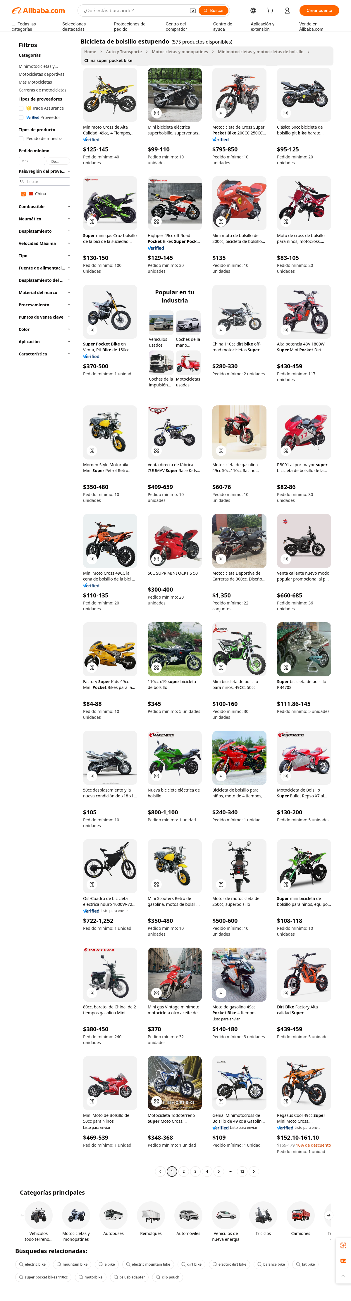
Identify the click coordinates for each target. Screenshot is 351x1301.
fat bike (305, 1264)
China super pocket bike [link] (108, 60)
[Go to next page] (254, 1171)
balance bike (271, 1264)
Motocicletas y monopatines (180, 51)
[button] (192, 10)
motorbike (90, 1277)
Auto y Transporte (124, 51)
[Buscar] (214, 10)
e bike (107, 1264)
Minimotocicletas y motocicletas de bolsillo (261, 51)
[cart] (271, 11)
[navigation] (44, 607)
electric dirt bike (229, 1264)
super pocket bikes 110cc (43, 1277)
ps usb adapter (129, 1277)
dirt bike (191, 1264)
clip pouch (167, 1277)
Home (90, 51)
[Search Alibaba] (134, 10)
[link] (343, 1245)
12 (242, 1171)
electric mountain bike (148, 1264)
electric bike (32, 1264)
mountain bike (72, 1264)
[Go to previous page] (160, 1171)
